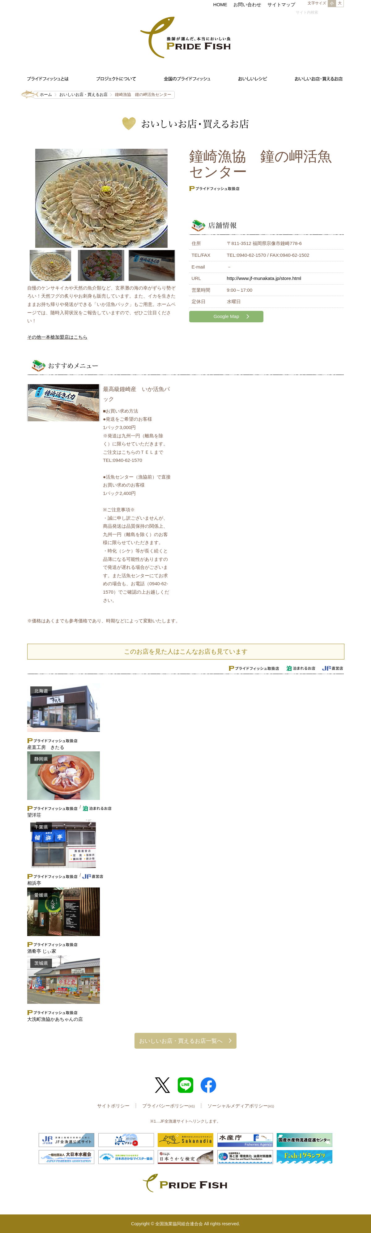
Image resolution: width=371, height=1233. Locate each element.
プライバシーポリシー (168, 1105)
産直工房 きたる (45, 747)
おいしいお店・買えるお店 (83, 94)
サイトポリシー (113, 1105)
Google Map (226, 316)
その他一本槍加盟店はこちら (57, 337)
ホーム (46, 94)
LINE (185, 1085)
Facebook (208, 1085)
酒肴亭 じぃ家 (41, 951)
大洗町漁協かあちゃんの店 (55, 1019)
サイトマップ (281, 4)
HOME (220, 4)
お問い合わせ (247, 4)
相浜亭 (34, 883)
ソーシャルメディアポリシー (240, 1105)
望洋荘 (34, 815)
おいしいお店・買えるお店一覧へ (181, 1041)
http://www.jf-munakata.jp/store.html (264, 278)
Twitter (162, 1085)
